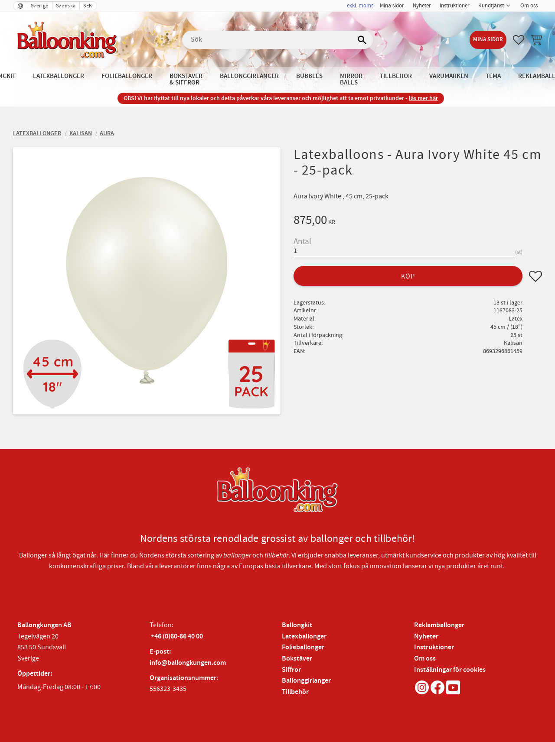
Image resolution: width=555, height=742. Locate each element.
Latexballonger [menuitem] (58, 76)
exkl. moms (360, 5)
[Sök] (362, 40)
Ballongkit (297, 625)
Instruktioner (434, 647)
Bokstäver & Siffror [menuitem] (186, 79)
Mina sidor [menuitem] (392, 5)
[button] (518, 39)
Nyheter (426, 636)
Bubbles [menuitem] (309, 76)
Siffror (291, 669)
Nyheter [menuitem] (422, 5)
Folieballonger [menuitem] (126, 76)
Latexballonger (304, 636)
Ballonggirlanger (306, 680)
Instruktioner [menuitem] (455, 5)
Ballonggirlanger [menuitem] (249, 76)
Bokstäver (297, 658)
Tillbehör (295, 692)
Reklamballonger (439, 625)
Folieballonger (303, 647)
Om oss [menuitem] (529, 5)
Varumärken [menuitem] (448, 76)
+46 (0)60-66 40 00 (177, 636)
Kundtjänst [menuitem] (491, 5)
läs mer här (423, 98)
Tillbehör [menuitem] (396, 76)
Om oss (425, 658)
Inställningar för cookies (450, 669)
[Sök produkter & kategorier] (277, 40)
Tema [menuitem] (493, 76)
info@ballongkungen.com (188, 662)
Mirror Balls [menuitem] (351, 79)
